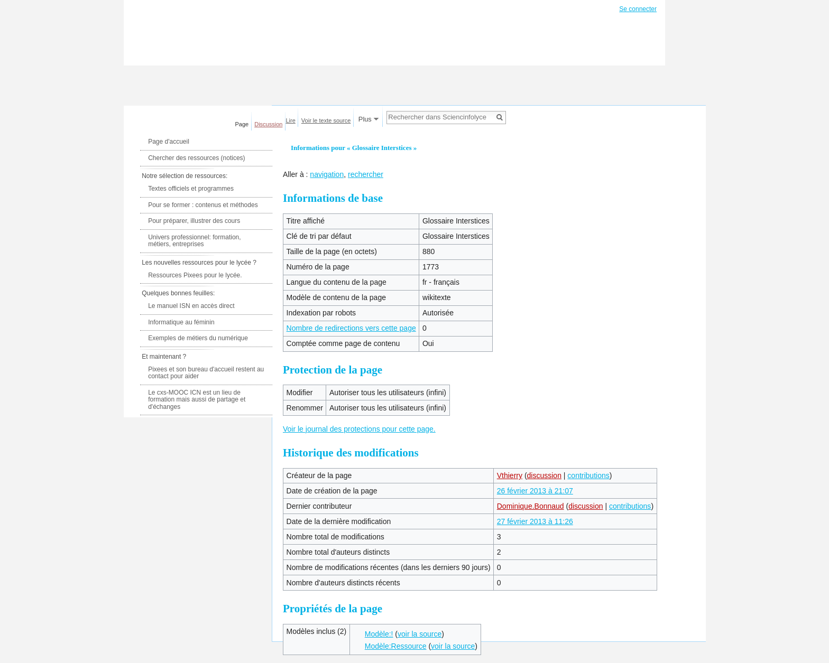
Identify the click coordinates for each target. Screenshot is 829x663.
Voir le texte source (326, 120)
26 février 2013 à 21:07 (535, 491)
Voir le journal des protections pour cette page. (359, 429)
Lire (291, 120)
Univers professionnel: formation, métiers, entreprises (194, 241)
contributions (588, 475)
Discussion (268, 124)
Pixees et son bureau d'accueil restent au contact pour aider (206, 373)
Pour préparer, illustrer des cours (194, 221)
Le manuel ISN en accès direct (191, 306)
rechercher (365, 174)
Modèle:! (379, 634)
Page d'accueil (168, 141)
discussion (544, 475)
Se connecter (638, 9)
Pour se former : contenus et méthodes (202, 205)
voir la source (419, 634)
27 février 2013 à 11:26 (535, 521)
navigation (327, 174)
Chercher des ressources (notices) (196, 158)
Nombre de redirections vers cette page (351, 328)
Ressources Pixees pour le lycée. (195, 275)
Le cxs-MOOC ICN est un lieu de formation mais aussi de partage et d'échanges (196, 399)
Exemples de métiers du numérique (198, 338)
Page (242, 124)
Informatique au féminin (181, 322)
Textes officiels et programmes (191, 188)
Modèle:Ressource (396, 646)
